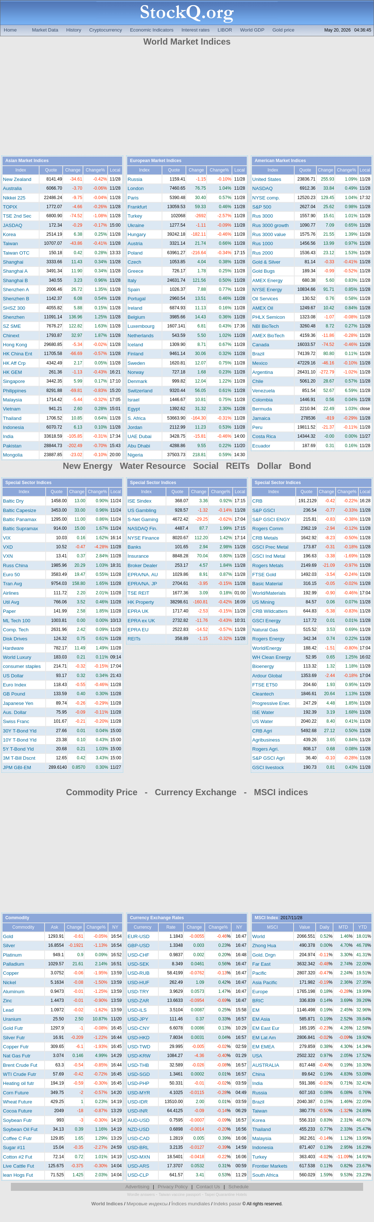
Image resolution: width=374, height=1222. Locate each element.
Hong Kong (15, 344)
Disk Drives (15, 638)
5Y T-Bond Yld (18, 749)
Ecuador (261, 446)
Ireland (135, 308)
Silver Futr (14, 1037)
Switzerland (140, 390)
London (136, 188)
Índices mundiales (190, 1203)
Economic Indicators (152, 30)
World (258, 936)
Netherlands (141, 335)
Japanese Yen (18, 703)
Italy (132, 280)
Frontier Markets (269, 1166)
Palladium (13, 964)
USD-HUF (138, 982)
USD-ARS (138, 1166)
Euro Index (14, 685)
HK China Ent (17, 353)
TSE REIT (138, 593)
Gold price (284, 30)
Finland (136, 353)
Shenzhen (14, 317)
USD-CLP (138, 1175)
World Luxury (17, 657)
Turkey (135, 216)
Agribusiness (266, 740)
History (73, 30)
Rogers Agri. (265, 749)
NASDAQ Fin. (142, 528)
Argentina (262, 372)
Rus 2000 (262, 253)
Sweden (136, 363)
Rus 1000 (262, 243)
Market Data (45, 30)
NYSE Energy (267, 289)
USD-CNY (139, 1028)
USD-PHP (138, 1083)
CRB (257, 501)
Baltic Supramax (20, 528)
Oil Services (265, 298)
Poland (135, 253)
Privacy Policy (173, 1186)
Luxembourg (141, 326)
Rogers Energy (268, 638)
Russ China (15, 565)
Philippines (14, 390)
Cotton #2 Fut (17, 1157)
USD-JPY (138, 1019)
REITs (134, 638)
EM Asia (261, 1019)
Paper (9, 611)
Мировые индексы (146, 1203)
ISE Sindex (139, 501)
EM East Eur (265, 1028)
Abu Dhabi (139, 446)
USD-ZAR (138, 1000)
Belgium (136, 317)
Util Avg (11, 602)
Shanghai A (15, 271)
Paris (133, 198)
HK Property (141, 602)
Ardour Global (267, 675)
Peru (257, 427)
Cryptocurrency (105, 30)
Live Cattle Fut (18, 1166)
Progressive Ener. (271, 703)
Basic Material (267, 583)
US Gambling (142, 510)
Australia (12, 188)
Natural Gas (265, 629)
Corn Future (16, 1092)
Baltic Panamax (20, 519)
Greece (136, 271)
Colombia (262, 399)
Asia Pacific (264, 982)
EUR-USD (139, 936)
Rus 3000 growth (270, 225)
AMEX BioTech (268, 335)
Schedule (238, 1186)
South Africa (265, 1175)
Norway (136, 372)
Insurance (138, 556)
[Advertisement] (187, 102)
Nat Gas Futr (16, 1055)
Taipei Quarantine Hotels (225, 1194)
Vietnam (12, 409)
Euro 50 (11, 574)
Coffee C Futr (17, 1138)
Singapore (14, 381)
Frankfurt (137, 207)
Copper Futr (16, 1046)
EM (255, 1010)
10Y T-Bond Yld (20, 740)
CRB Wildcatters (270, 611)
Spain (134, 289)
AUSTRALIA (265, 1065)
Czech (134, 262)
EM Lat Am (264, 1037)
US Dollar (13, 675)
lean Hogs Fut (18, 1175)
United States (266, 179)
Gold (8, 936)
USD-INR (138, 1111)
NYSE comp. (266, 198)
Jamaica (261, 418)
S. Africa (137, 418)
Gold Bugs (263, 271)
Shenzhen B (16, 298)
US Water (262, 721)
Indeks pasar (227, 1203)
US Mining (263, 602)
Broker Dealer (142, 565)
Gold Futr (13, 1028)
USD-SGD (139, 1074)
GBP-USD (139, 945)
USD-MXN (139, 1157)
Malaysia (12, 399)
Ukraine (136, 225)
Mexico (259, 363)
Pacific (259, 973)
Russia (135, 179)
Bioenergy (263, 666)
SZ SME (12, 326)
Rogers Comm (267, 528)
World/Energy (267, 648)
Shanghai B (15, 280)
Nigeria (135, 455)
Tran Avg (12, 583)
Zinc (7, 1000)
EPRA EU (138, 629)
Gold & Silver (266, 262)
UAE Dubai (139, 436)
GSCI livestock (268, 767)
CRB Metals (265, 538)
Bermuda (262, 409)
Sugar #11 (14, 1147)
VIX (7, 538)
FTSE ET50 (265, 685)
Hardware (13, 648)
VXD (8, 547)
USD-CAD (139, 1138)
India (8, 436)
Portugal (137, 298)
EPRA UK (138, 611)
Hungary (137, 234)
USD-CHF (138, 955)
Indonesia (13, 427)
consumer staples (22, 666)
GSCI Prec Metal (270, 547)
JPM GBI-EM (17, 767)
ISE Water (263, 712)
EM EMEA (263, 1046)
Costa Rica (264, 436)
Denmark (137, 381)
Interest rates (196, 30)
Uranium (12, 1019)
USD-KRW (139, 1055)
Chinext (11, 335)
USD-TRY (138, 991)
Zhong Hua (264, 945)
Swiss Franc (16, 721)
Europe (260, 991)
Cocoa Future (17, 1111)
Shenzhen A (16, 289)
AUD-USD (139, 1120)
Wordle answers (141, 1194)
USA (257, 1055)
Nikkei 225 (14, 198)
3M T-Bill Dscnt (19, 758)
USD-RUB (139, 973)
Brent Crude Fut (20, 1065)
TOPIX (10, 207)
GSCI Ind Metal (268, 556)
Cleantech (263, 694)
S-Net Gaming (143, 519)
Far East (261, 964)
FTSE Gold (264, 574)
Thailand (12, 418)
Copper (11, 973)
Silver (9, 945)
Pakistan (12, 446)
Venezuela (263, 390)
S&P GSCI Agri (268, 758)
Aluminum (13, 991)
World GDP (252, 30)
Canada (260, 344)
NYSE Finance (143, 538)
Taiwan (10, 243)
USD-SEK (138, 964)
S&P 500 (261, 207)
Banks (134, 547)
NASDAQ (262, 188)
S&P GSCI (263, 510)
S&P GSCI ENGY (271, 519)
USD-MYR (139, 1092)
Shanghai (13, 262)
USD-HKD (139, 1037)
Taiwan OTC (16, 253)
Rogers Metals (267, 565)
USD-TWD (139, 1046)
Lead (8, 1010)
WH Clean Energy (271, 657)
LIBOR (224, 30)
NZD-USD (138, 1129)
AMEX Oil (262, 308)
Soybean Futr (17, 1120)
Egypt (134, 409)
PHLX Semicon (268, 317)
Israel (134, 399)
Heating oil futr (18, 1083)
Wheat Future (17, 1102)
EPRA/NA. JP (142, 583)
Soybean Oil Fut (20, 1129)
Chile (257, 381)
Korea (9, 234)
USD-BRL (138, 1147)
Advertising (137, 1186)
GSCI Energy (266, 620)
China (258, 1074)
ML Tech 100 (16, 620)
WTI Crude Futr (19, 1074)
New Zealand (17, 179)
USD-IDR (138, 1102)
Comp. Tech (16, 629)
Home (10, 30)
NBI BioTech (265, 326)
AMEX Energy (267, 280)
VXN (8, 556)
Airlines (11, 593)
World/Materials (269, 593)
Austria (135, 243)
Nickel (9, 982)
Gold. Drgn (263, 955)
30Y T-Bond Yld (20, 731)
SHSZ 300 (14, 308)
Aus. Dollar (14, 712)
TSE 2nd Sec (17, 216)
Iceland (135, 344)
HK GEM (12, 372)
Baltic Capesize (19, 510)
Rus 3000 (262, 216)
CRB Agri (262, 731)
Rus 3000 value (269, 234)
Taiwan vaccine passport (180, 1194)
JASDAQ (12, 225)
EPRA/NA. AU (143, 574)
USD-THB (138, 1065)
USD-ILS (137, 1010)
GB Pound (14, 694)
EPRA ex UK (141, 620)
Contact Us (208, 1186)
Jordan (135, 427)
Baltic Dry (13, 501)
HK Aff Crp (14, 363)
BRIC (258, 1000)
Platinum (12, 955)
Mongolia (12, 455)
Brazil (258, 353)
